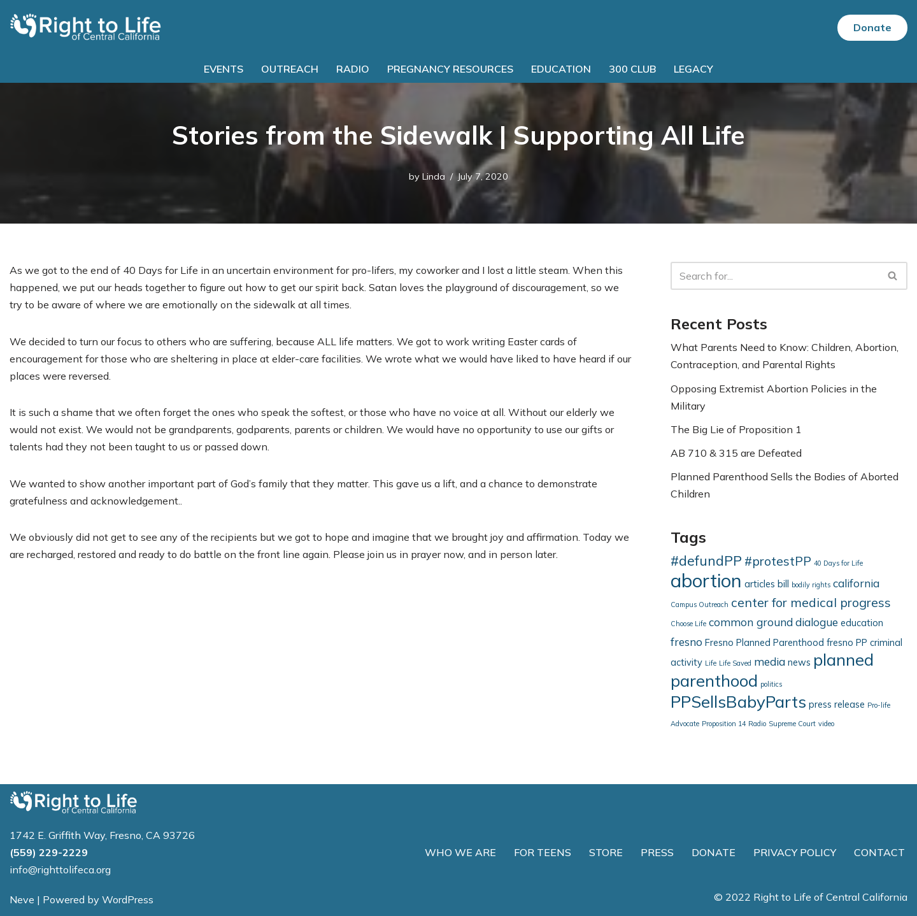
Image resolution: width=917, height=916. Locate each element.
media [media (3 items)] (769, 661)
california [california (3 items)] (856, 583)
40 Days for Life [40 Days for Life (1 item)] (838, 563)
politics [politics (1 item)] (771, 684)
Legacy (693, 68)
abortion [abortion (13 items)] (706, 580)
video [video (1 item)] (826, 723)
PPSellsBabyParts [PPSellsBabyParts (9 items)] (738, 701)
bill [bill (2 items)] (783, 584)
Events (223, 68)
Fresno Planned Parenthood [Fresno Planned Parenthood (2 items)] (764, 642)
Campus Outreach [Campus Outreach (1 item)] (700, 604)
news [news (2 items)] (799, 662)
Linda (433, 176)
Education (561, 68)
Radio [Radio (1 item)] (757, 723)
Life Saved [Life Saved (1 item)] (735, 663)
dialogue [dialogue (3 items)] (816, 622)
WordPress (127, 899)
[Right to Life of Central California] (86, 27)
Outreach (289, 68)
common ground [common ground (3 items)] (751, 622)
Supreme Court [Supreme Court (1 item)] (792, 723)
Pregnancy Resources (450, 68)
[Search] (775, 276)
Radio (352, 68)
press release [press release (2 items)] (837, 704)
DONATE (714, 852)
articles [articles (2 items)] (759, 584)
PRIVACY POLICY (794, 852)
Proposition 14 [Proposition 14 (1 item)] (724, 723)
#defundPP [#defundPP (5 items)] (706, 560)
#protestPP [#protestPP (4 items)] (777, 561)
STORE (606, 852)
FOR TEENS (542, 852)
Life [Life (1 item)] (710, 663)
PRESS (657, 852)
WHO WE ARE (460, 852)
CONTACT (879, 852)
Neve (22, 899)
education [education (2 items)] (862, 623)
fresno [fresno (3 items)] (686, 641)
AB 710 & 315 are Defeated (736, 453)
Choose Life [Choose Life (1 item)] (688, 623)
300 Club (632, 68)
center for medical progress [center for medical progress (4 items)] (811, 602)
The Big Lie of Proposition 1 (736, 429)
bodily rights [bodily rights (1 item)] (811, 584)
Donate (872, 27)
